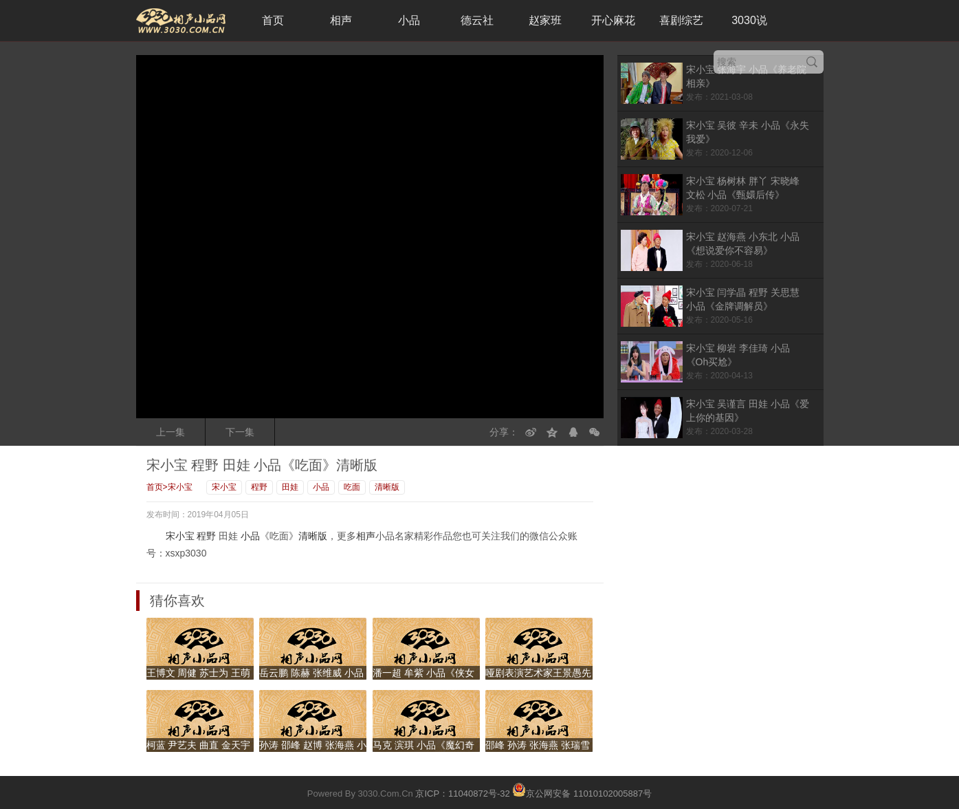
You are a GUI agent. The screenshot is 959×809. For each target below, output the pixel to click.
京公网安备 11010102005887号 (582, 790)
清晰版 (387, 487)
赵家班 (545, 20)
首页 (273, 20)
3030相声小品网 (180, 20)
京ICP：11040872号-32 (462, 793)
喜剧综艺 (681, 20)
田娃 (290, 487)
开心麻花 (613, 20)
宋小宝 (180, 487)
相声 (341, 20)
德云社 (477, 20)
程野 (259, 487)
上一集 (170, 432)
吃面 (352, 487)
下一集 (239, 432)
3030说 (749, 20)
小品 (409, 20)
